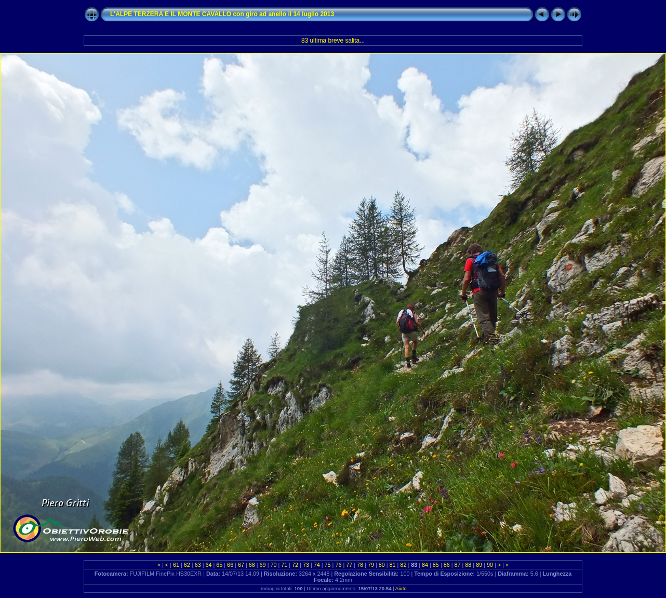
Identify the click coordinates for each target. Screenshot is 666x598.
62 (187, 565)
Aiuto (401, 588)
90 (490, 565)
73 (306, 565)
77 (349, 565)
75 (327, 565)
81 (392, 565)
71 (284, 565)
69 (263, 565)
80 (382, 565)
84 (425, 565)
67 (241, 565)
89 (479, 565)
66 (230, 565)
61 (176, 565)
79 (371, 565)
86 (446, 565)
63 (198, 565)
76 (338, 565)
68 (252, 565)
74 (317, 565)
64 (208, 565)
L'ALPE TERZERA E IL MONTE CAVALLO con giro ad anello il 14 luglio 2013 (222, 14)
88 (468, 565)
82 (403, 565)
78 (360, 565)
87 (457, 565)
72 (295, 565)
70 (273, 565)
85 (436, 565)
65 (219, 565)
